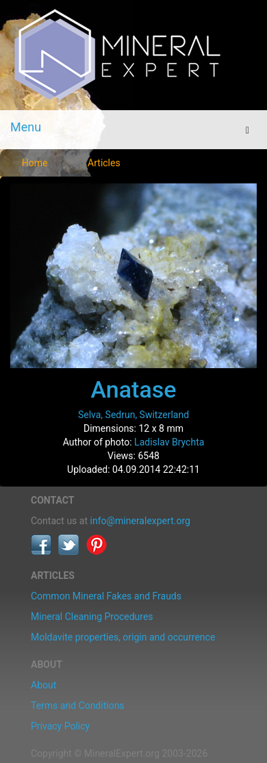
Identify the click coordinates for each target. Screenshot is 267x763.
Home (35, 162)
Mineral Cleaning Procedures (92, 616)
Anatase (134, 389)
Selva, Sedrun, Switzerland (133, 414)
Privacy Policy (60, 726)
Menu (25, 127)
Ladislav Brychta (169, 442)
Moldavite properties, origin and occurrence (123, 637)
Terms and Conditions (78, 705)
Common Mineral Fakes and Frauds (106, 596)
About (43, 685)
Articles (104, 162)
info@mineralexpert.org (140, 520)
